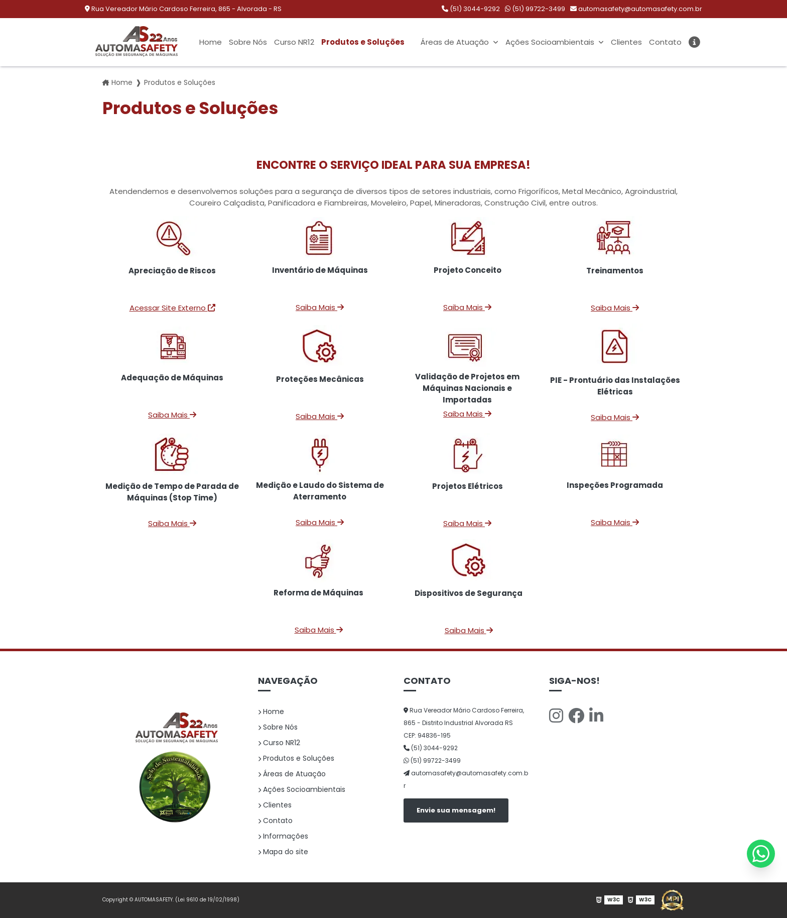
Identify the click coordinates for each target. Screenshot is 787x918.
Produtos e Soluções (363, 42)
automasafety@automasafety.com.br (636, 9)
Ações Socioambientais (550, 42)
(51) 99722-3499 (535, 9)
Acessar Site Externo (172, 307)
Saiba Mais (320, 307)
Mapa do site (283, 852)
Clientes (625, 42)
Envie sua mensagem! (456, 810)
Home (210, 42)
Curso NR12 (294, 42)
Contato (664, 42)
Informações (283, 836)
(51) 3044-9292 (471, 9)
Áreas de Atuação (455, 42)
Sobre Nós (247, 42)
